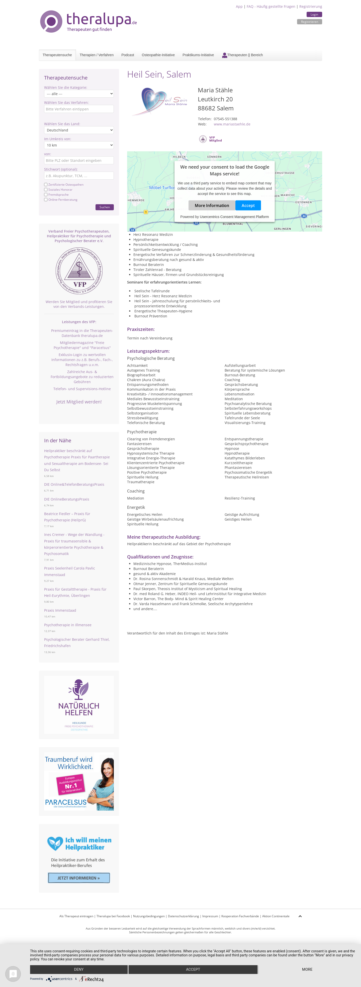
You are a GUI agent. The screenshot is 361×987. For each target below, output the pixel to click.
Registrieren (309, 22)
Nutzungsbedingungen (149, 916)
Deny (78, 969)
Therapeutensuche (57, 55)
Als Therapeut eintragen (76, 916)
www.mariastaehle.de (232, 124)
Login (314, 14)
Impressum (210, 916)
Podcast (127, 55)
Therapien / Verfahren (97, 55)
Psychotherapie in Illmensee (68, 624)
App (239, 6)
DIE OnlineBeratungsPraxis (66, 499)
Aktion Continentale (276, 916)
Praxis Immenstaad (60, 610)
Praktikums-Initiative (198, 55)
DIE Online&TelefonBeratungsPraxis (74, 484)
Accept (248, 205)
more (307, 969)
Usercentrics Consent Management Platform (234, 217)
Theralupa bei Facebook (113, 916)
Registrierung (310, 6)
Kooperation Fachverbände (240, 916)
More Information (212, 205)
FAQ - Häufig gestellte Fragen (271, 6)
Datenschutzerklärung (183, 916)
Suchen (105, 207)
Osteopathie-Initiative (158, 55)
